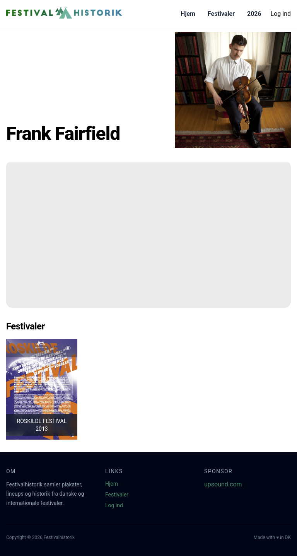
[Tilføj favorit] (68, 348)
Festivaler (221, 13)
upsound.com (223, 484)
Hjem (188, 13)
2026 (254, 13)
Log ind (281, 13)
